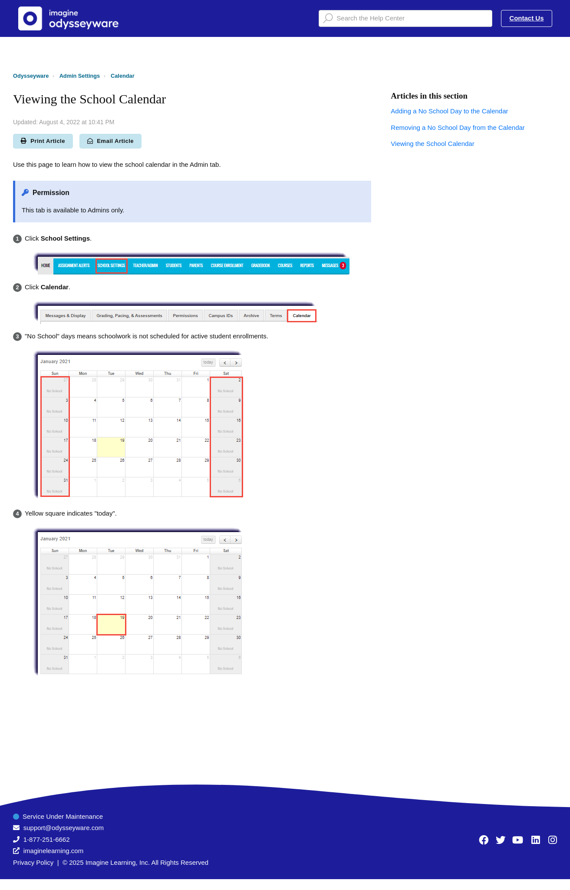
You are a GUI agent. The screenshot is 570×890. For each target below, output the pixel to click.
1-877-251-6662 (46, 839)
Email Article (110, 141)
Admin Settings (79, 76)
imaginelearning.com (53, 850)
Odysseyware (31, 76)
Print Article (43, 141)
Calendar (123, 76)
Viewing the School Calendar (432, 143)
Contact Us (526, 18)
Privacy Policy (33, 862)
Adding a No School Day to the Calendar (449, 111)
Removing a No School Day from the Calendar (457, 127)
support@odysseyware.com (63, 827)
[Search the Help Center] (405, 18)
